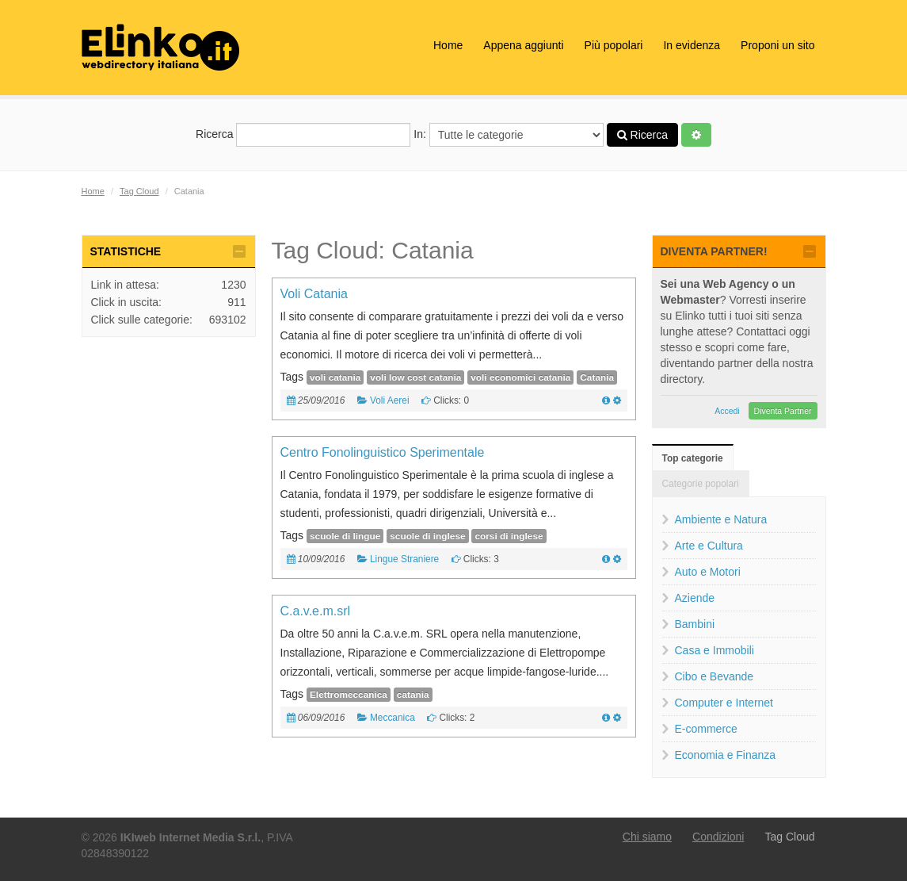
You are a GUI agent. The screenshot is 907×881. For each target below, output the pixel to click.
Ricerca (303, 135)
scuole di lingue (345, 536)
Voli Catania (314, 294)
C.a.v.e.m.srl (315, 611)
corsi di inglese (508, 536)
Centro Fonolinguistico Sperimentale (382, 452)
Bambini (695, 624)
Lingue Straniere (404, 559)
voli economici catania (520, 377)
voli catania (335, 377)
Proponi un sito (777, 45)
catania (413, 694)
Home (448, 45)
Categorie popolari (700, 483)
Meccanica (392, 717)
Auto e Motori (708, 571)
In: (508, 135)
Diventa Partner (783, 411)
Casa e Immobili (714, 650)
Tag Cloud (139, 191)
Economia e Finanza (725, 755)
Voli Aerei (390, 400)
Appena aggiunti (523, 45)
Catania (597, 377)
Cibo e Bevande (714, 676)
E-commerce (706, 728)
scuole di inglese (427, 536)
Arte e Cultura (709, 545)
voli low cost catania (415, 377)
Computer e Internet (724, 702)
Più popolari (614, 45)
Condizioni (718, 836)
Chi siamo (647, 836)
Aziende (695, 598)
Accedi (727, 411)
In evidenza (691, 45)
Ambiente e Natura (721, 519)
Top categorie (692, 458)
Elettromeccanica (348, 694)
